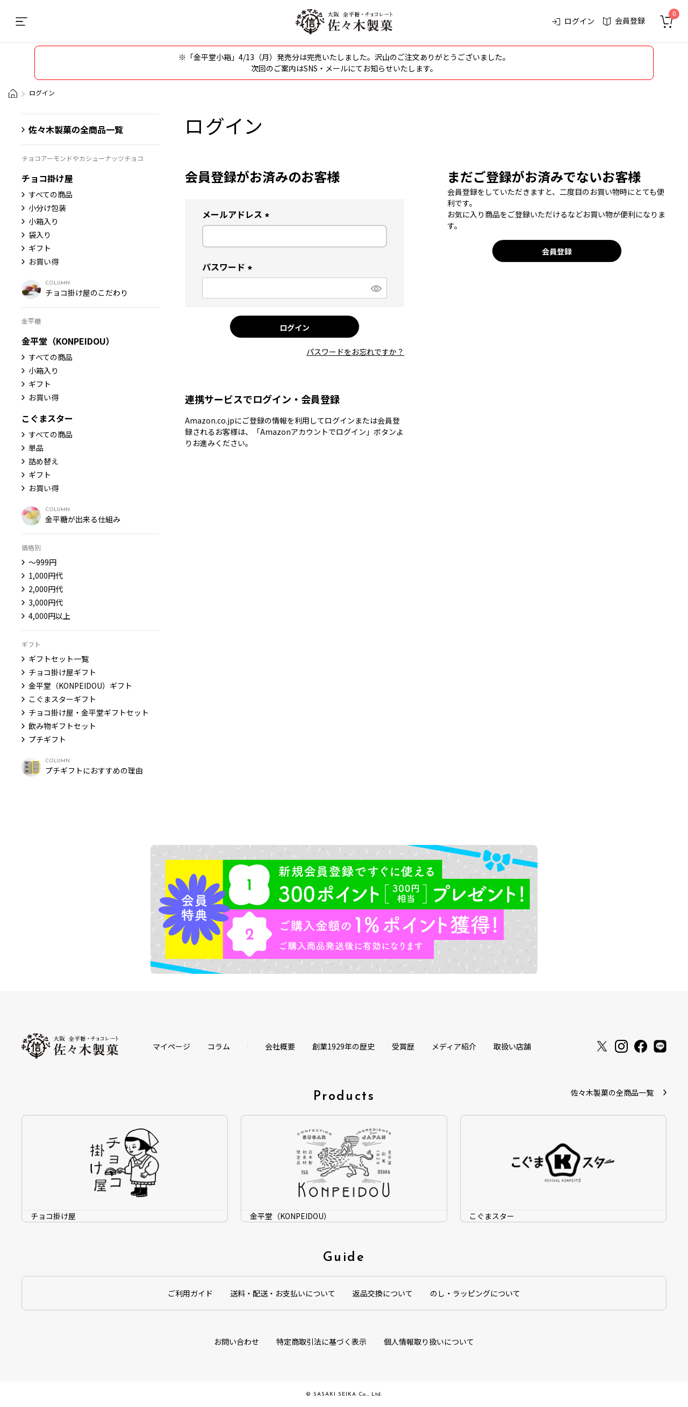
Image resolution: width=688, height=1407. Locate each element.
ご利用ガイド (190, 1293)
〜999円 (42, 562)
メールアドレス (237, 214)
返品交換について (383, 1293)
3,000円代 (45, 602)
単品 (36, 447)
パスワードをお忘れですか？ (355, 351)
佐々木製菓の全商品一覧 (75, 129)
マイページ (171, 1046)
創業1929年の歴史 (343, 1046)
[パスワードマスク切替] (375, 288)
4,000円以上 (49, 615)
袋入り (39, 234)
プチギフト (47, 739)
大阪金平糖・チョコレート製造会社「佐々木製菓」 (13, 93)
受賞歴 (403, 1046)
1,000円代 (45, 575)
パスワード (229, 266)
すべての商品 (50, 194)
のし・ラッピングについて (475, 1293)
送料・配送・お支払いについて (282, 1293)
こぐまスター (47, 418)
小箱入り (43, 221)
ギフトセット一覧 (58, 658)
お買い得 (43, 261)
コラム (218, 1046)
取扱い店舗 (512, 1046)
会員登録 (624, 20)
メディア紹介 (454, 1046)
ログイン (573, 21)
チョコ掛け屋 (47, 178)
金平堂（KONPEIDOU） (68, 340)
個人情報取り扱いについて (429, 1341)
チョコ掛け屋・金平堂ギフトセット (88, 712)
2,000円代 (45, 589)
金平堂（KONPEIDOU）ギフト (80, 685)
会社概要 (280, 1046)
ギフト (39, 248)
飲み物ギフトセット (62, 725)
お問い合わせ (236, 1341)
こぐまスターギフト (62, 699)
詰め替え (43, 461)
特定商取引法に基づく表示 (321, 1341)
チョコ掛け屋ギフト (62, 672)
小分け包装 (47, 207)
